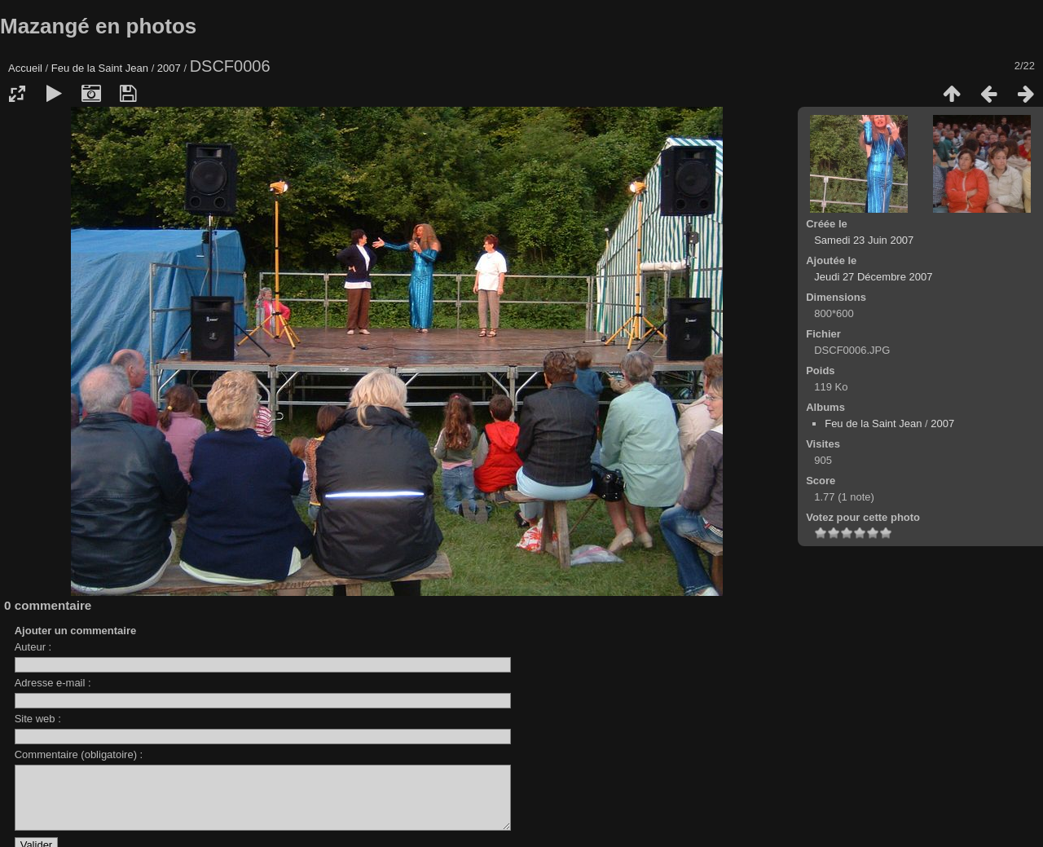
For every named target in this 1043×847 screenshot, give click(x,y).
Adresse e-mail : (53, 683)
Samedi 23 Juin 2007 (863, 240)
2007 (169, 68)
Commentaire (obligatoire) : (79, 754)
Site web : (38, 718)
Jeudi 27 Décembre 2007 (873, 277)
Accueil (25, 68)
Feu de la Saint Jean (99, 68)
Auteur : (33, 647)
